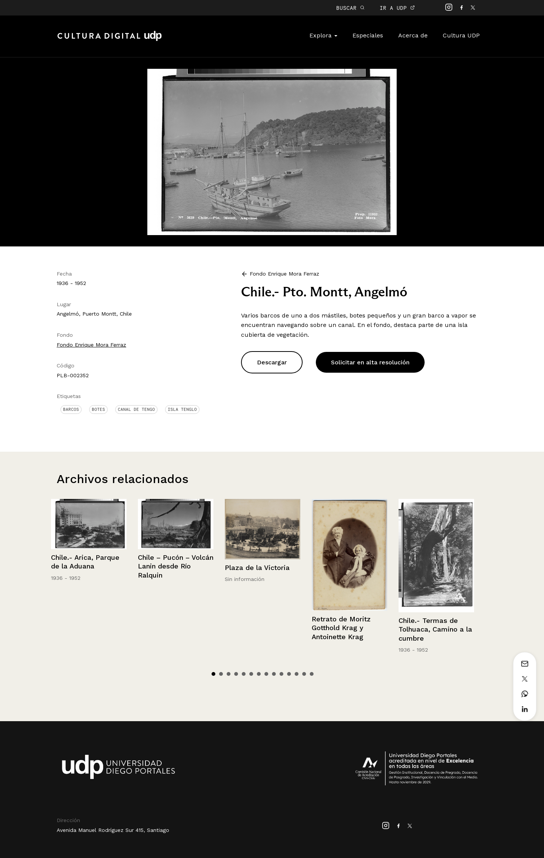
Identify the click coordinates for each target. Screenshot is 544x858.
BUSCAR (350, 8)
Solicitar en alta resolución (370, 362)
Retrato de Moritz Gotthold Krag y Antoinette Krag (341, 628)
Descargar (272, 362)
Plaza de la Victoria (257, 567)
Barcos (71, 409)
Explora (323, 35)
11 (289, 674)
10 (281, 674)
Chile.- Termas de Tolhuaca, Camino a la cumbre (435, 629)
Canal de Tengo (136, 409)
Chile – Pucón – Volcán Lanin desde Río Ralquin (175, 566)
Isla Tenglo (182, 409)
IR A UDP (397, 8)
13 (304, 674)
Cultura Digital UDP (109, 40)
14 (312, 674)
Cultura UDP (461, 35)
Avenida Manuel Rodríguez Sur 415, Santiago (113, 830)
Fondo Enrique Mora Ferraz (91, 345)
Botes (98, 409)
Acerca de (413, 35)
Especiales (367, 35)
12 (296, 674)
